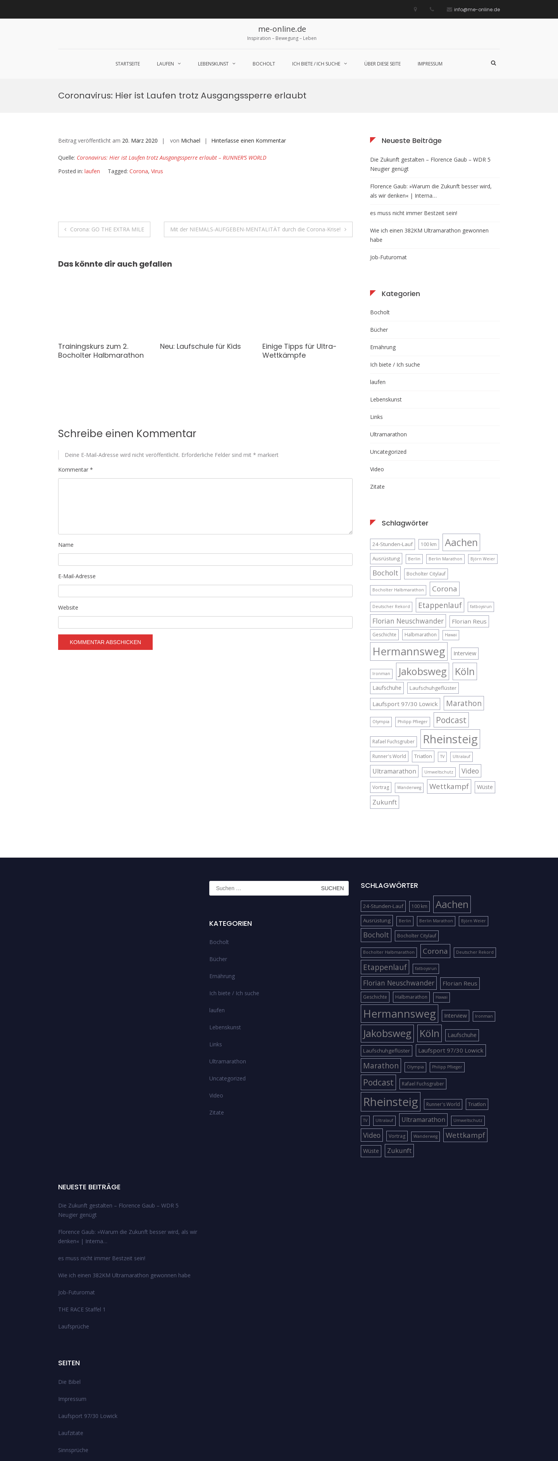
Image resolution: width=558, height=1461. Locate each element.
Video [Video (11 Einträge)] (470, 692)
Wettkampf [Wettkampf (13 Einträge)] (449, 708)
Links (376, 338)
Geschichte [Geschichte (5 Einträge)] (384, 556)
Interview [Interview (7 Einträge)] (464, 575)
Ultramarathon (388, 355)
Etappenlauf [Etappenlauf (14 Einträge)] (440, 526)
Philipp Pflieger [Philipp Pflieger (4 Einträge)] (413, 643)
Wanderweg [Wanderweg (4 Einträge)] (409, 709)
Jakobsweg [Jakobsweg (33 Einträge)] (422, 592)
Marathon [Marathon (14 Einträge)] (464, 624)
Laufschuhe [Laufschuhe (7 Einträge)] (386, 609)
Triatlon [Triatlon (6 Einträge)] (423, 677)
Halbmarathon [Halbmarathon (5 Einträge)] (421, 556)
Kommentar (75, 391)
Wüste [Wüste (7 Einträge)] (485, 708)
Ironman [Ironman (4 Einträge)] (381, 595)
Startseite (127, 63)
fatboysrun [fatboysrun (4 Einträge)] (481, 528)
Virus (157, 92)
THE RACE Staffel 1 (82, 1231)
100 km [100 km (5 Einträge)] (429, 465)
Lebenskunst (213, 63)
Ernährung (383, 268)
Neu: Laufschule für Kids (200, 267)
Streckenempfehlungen (87, 1388)
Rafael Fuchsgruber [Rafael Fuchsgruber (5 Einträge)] (393, 663)
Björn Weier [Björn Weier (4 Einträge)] (482, 480)
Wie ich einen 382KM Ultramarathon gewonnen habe (429, 156)
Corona (138, 92)
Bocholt (264, 63)
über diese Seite (382, 63)
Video (377, 390)
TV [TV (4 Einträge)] (442, 678)
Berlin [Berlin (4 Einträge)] (414, 480)
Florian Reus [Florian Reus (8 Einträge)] (469, 542)
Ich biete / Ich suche (316, 63)
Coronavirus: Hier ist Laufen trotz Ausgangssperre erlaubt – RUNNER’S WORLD (171, 79)
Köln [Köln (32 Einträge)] (465, 592)
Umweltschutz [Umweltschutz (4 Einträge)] (438, 693)
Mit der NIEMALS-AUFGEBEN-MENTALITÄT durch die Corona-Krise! (255, 150)
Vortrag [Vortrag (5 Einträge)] (380, 709)
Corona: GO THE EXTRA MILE (107, 150)
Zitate (377, 408)
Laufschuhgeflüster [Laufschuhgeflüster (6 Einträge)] (433, 609)
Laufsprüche (73, 1248)
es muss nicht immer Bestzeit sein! (413, 134)
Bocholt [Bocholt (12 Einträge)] (385, 494)
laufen (165, 63)
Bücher (379, 251)
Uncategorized (388, 373)
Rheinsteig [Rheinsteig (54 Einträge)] (450, 660)
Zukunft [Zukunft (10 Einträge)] (384, 723)
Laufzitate (70, 1354)
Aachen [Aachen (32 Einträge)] (461, 463)
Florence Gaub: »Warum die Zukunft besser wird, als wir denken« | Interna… (431, 112)
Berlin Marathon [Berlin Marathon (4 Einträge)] (445, 480)
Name (66, 466)
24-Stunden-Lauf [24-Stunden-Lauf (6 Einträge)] (392, 465)
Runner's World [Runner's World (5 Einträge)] (389, 677)
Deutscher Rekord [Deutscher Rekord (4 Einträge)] (391, 528)
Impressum (430, 63)
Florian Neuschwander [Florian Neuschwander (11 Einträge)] (408, 542)
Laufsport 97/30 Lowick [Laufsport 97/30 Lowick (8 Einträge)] (405, 625)
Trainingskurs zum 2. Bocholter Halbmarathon (101, 272)
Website (68, 529)
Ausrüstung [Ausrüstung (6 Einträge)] (386, 479)
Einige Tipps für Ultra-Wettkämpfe (299, 272)
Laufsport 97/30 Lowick (87, 1337)
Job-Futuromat (388, 178)
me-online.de (282, 29)
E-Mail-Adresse (77, 497)
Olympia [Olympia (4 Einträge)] (380, 643)
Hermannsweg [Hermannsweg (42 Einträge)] (408, 573)
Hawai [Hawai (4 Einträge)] (451, 556)
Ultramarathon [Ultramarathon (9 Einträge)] (394, 692)
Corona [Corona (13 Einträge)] (444, 510)
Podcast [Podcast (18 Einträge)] (451, 641)
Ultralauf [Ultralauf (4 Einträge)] (461, 678)
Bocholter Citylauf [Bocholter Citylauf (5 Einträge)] (426, 495)
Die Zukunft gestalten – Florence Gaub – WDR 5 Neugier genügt (430, 85)
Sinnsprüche (73, 1371)
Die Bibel (69, 1303)
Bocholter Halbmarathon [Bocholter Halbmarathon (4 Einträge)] (398, 511)
